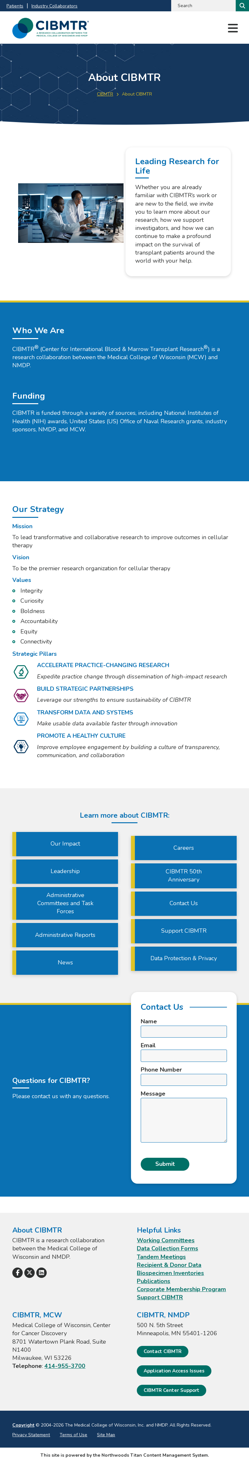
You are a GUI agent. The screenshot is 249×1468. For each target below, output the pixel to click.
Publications (153, 1281)
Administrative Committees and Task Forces (65, 903)
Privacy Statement (31, 1435)
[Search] (241, 5)
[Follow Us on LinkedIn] (41, 1273)
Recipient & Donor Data (169, 1265)
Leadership (65, 871)
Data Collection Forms (167, 1248)
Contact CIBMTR (163, 1351)
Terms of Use (73, 1435)
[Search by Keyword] (202, 5)
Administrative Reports (65, 935)
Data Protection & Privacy (183, 958)
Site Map (106, 1435)
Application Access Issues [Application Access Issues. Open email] (174, 1371)
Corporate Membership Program (181, 1289)
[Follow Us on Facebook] (17, 1273)
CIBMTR (105, 94)
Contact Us (184, 903)
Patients (14, 6)
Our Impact (65, 844)
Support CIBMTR (184, 931)
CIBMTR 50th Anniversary (184, 875)
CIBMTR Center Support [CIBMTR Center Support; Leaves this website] (171, 1390)
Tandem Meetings (161, 1257)
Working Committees (166, 1240)
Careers (183, 848)
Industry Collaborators (54, 6)
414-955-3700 (64, 1366)
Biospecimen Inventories (170, 1273)
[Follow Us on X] (29, 1273)
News (65, 962)
